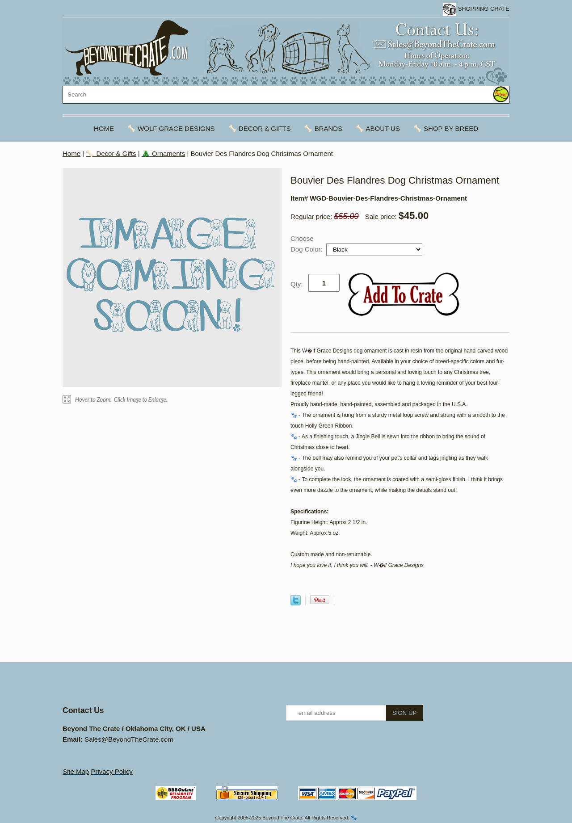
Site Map (76, 771)
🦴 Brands (323, 128)
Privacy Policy (111, 771)
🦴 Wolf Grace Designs (171, 128)
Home (104, 128)
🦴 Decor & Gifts (259, 128)
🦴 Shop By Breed (445, 128)
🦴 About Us (378, 128)
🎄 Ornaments (163, 153)
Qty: (296, 284)
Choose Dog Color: (307, 244)
